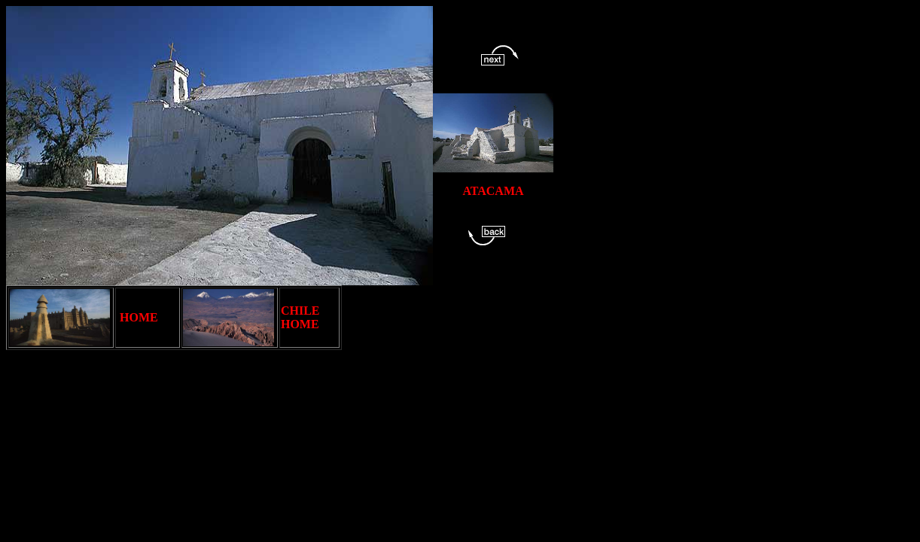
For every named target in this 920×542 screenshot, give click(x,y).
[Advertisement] (616, 382)
